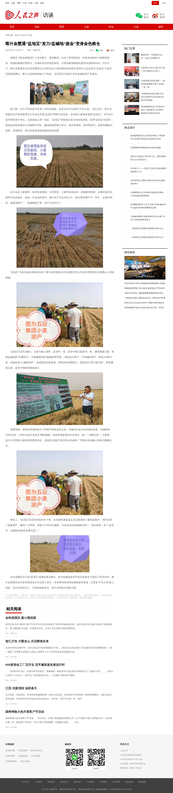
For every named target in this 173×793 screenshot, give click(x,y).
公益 (25, 3)
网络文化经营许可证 (67, 789)
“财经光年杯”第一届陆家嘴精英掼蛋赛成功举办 (143, 293)
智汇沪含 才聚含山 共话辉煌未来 (27, 641)
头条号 (96, 768)
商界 (19, 3)
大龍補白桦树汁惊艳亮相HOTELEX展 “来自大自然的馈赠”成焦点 (147, 218)
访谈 (13, 3)
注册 (164, 3)
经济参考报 (10, 750)
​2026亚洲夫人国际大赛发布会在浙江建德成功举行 (147, 182)
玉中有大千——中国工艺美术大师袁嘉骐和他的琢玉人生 (148, 170)
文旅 (36, 3)
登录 (155, 3)
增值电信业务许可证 (86, 789)
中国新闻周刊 (11, 761)
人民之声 (23, 15)
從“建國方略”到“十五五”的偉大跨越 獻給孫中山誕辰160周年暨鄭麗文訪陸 (148, 206)
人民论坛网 (35, 756)
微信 (101, 50)
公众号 (74, 768)
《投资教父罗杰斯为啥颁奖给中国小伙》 (147, 228)
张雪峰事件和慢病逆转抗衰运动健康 (145, 148)
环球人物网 (24, 761)
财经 (42, 3)
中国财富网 (23, 756)
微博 (112, 50)
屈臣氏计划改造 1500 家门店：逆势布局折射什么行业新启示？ (148, 158)
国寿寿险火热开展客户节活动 (24, 711)
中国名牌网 (23, 750)
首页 (7, 3)
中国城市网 (10, 756)
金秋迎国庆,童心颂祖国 (20, 618)
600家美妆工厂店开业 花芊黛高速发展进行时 (35, 664)
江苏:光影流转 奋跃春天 (21, 688)
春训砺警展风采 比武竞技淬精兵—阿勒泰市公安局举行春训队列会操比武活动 (147, 137)
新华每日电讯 (36, 750)
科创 (30, 3)
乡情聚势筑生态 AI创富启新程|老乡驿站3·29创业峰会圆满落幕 (147, 194)
